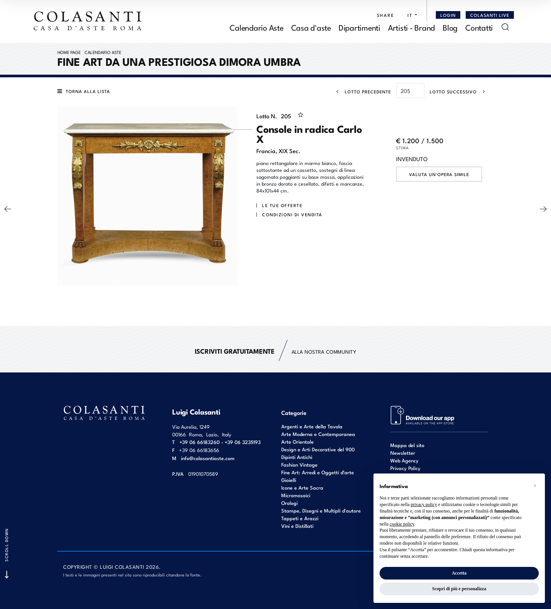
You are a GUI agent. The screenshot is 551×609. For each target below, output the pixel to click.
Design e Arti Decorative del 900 (318, 449)
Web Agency (404, 460)
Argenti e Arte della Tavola (311, 426)
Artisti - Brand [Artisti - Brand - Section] (411, 27)
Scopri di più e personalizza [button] (459, 588)
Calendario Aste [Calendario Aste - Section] (256, 27)
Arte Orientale (297, 441)
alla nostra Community (276, 351)
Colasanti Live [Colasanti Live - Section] (489, 15)
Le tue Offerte (282, 205)
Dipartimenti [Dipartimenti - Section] (359, 27)
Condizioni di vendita (292, 214)
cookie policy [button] (402, 524)
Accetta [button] (459, 573)
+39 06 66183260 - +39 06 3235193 (220, 442)
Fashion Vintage (299, 464)
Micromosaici (295, 495)
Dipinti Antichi (296, 456)
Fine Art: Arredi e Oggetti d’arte (317, 472)
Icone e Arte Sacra (302, 487)
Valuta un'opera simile (439, 174)
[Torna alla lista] (85, 91)
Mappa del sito (407, 445)
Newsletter (402, 452)
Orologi (289, 502)
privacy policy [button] (424, 504)
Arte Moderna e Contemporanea (318, 434)
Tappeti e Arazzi (299, 518)
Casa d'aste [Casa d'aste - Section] (311, 27)
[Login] (448, 15)
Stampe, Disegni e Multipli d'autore (321, 510)
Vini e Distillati (297, 525)
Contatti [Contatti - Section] (479, 27)
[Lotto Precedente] (361, 91)
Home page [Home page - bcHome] (69, 52)
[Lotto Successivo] (460, 91)
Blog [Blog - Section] (450, 27)
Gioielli (288, 479)
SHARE (385, 15)
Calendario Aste (103, 52)
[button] (410, 15)
